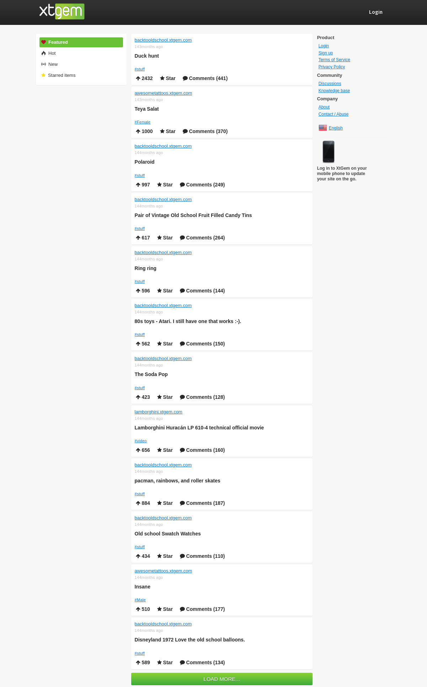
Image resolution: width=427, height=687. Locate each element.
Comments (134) (202, 662)
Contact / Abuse (334, 114)
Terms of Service (334, 59)
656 (143, 450)
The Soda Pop (151, 374)
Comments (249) (202, 184)
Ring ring (145, 268)
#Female (143, 122)
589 (143, 662)
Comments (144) (202, 291)
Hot (48, 53)
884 (143, 503)
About (324, 107)
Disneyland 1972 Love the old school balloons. (190, 640)
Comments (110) (202, 556)
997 (143, 184)
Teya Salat (147, 109)
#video (141, 441)
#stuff (140, 69)
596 (143, 291)
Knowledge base (334, 90)
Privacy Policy (332, 66)
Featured (54, 42)
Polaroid (145, 162)
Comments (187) (202, 503)
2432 (144, 78)
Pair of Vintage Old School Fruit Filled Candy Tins (193, 215)
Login (324, 45)
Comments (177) (202, 609)
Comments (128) (202, 397)
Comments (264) (202, 238)
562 (143, 344)
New (49, 64)
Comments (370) (205, 131)
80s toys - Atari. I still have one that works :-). (188, 321)
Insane (142, 587)
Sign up (326, 53)
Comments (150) (202, 344)
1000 (144, 131)
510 (143, 609)
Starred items (58, 75)
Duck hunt (147, 56)
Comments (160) (202, 450)
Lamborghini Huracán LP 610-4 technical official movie (199, 427)
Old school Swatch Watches (168, 534)
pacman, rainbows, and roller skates (177, 480)
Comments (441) (205, 78)
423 (143, 397)
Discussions (330, 83)
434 (143, 556)
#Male (140, 600)
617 (143, 238)
